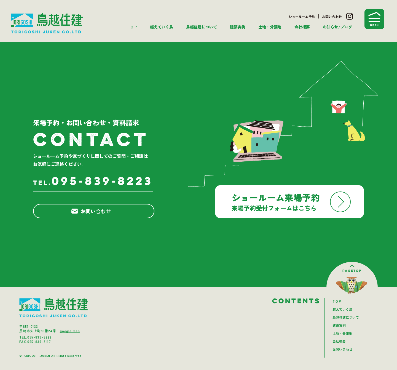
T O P (132, 27)
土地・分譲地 (269, 27)
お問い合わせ (332, 16)
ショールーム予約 (302, 16)
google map (70, 330)
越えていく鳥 (161, 27)
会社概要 (302, 27)
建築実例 (237, 27)
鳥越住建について (201, 27)
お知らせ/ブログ (337, 27)
